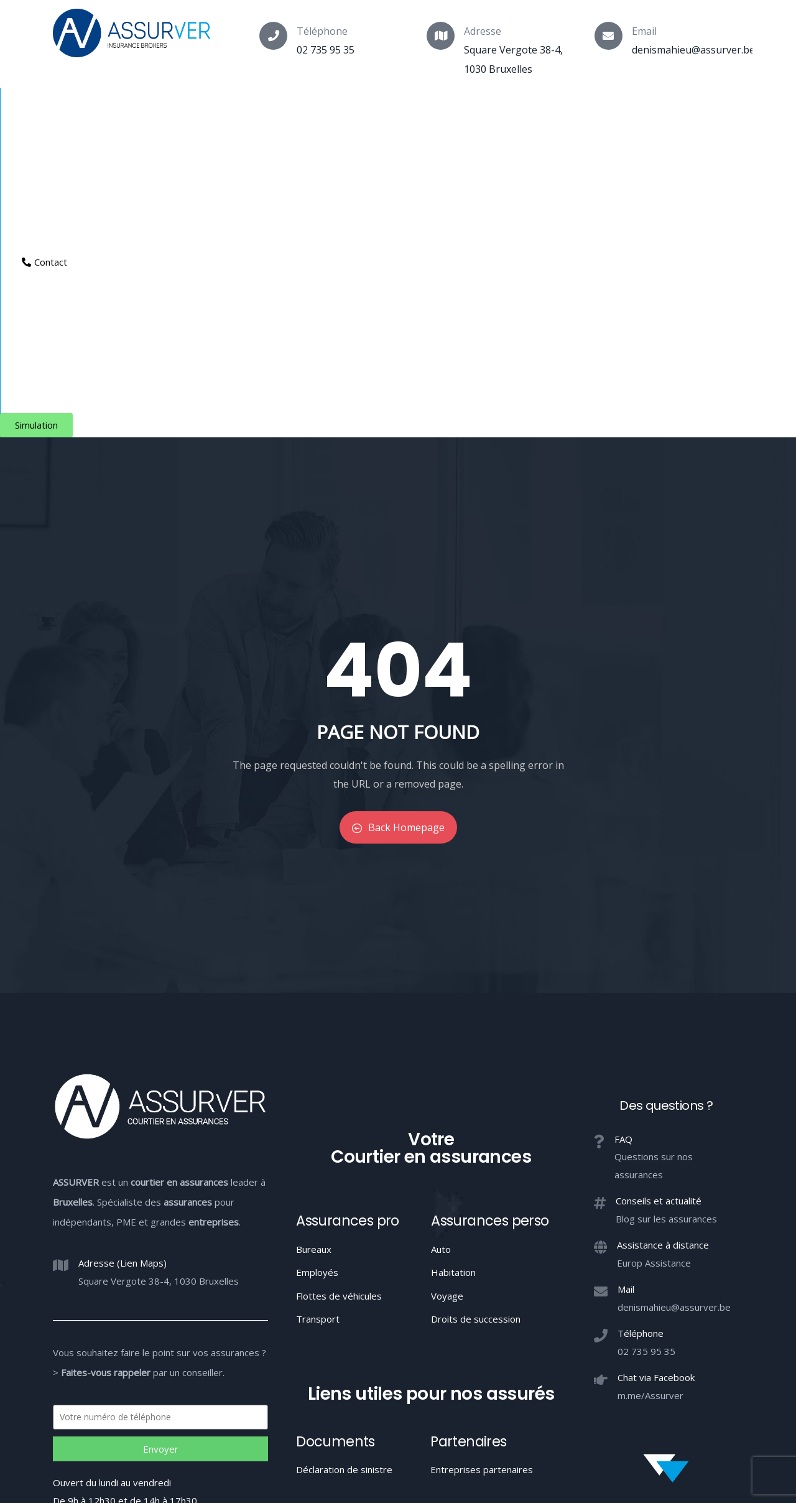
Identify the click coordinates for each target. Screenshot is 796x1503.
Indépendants (317, 109)
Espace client (542, 109)
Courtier (75, 109)
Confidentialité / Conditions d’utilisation (563, 1395)
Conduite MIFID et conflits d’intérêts (397, 1395)
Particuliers (233, 109)
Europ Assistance (654, 957)
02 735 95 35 (325, 50)
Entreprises (401, 109)
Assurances (151, 109)
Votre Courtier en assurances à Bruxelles (398, 1441)
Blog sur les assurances (666, 912)
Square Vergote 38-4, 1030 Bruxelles (158, 975)
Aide (467, 109)
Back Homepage (398, 522)
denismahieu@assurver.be (693, 50)
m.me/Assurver (650, 1089)
